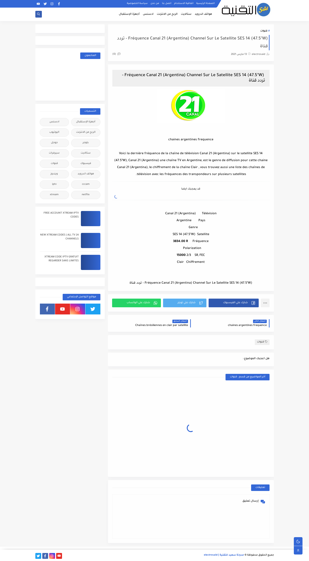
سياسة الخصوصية (137, 3)
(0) (116, 54)
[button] (234, 303)
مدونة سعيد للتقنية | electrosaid (224, 555)
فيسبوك (85, 163)
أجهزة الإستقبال (129, 14)
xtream (54, 194)
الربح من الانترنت (167, 14)
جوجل (54, 142)
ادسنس (148, 14)
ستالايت (186, 14)
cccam (86, 184)
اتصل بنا (166, 3)
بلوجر (86, 142)
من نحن (154, 3)
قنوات (263, 31)
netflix (86, 194)
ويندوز (54, 174)
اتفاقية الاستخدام (183, 3)
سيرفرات (54, 153)
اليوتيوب (54, 132)
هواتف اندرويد (203, 14)
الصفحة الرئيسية (205, 3)
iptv (54, 184)
